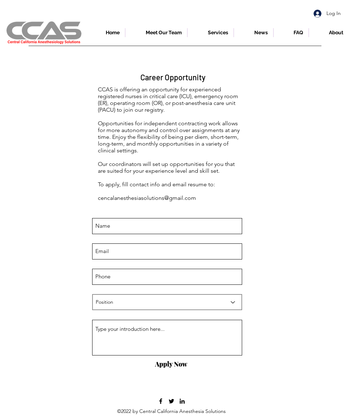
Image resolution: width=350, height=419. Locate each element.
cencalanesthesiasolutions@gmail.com (147, 198)
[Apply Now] (171, 364)
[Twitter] (171, 401)
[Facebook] (160, 401)
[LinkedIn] (182, 401)
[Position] (167, 302)
